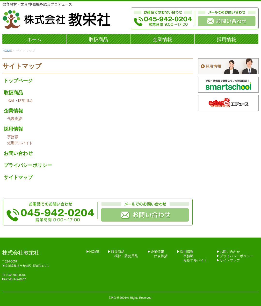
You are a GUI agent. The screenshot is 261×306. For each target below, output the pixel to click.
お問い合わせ (18, 153)
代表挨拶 (14, 119)
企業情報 (162, 39)
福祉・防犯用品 (20, 100)
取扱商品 (98, 39)
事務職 (12, 137)
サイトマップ (18, 177)
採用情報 (226, 39)
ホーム (34, 39)
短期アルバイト (20, 143)
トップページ (18, 80)
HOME (7, 50)
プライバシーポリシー (28, 165)
